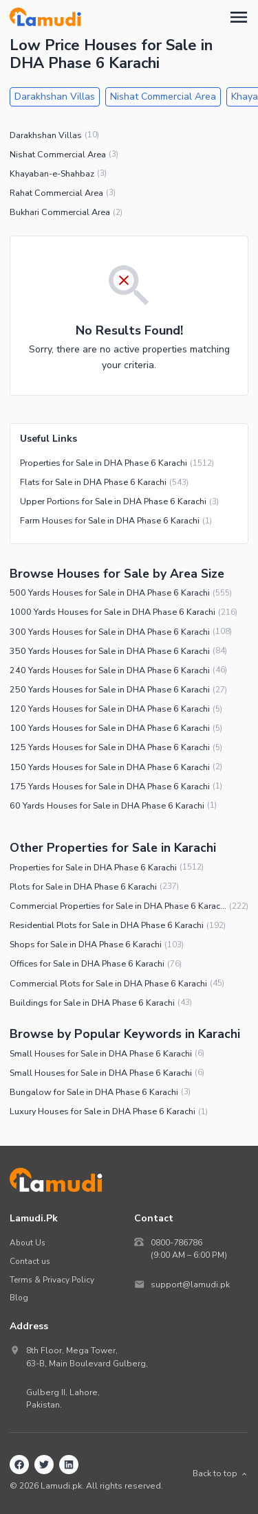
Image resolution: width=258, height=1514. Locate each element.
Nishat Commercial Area (163, 96)
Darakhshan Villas (54, 96)
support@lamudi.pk (190, 1284)
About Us (27, 1242)
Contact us (30, 1261)
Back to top (220, 1473)
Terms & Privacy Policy (52, 1279)
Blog (19, 1297)
